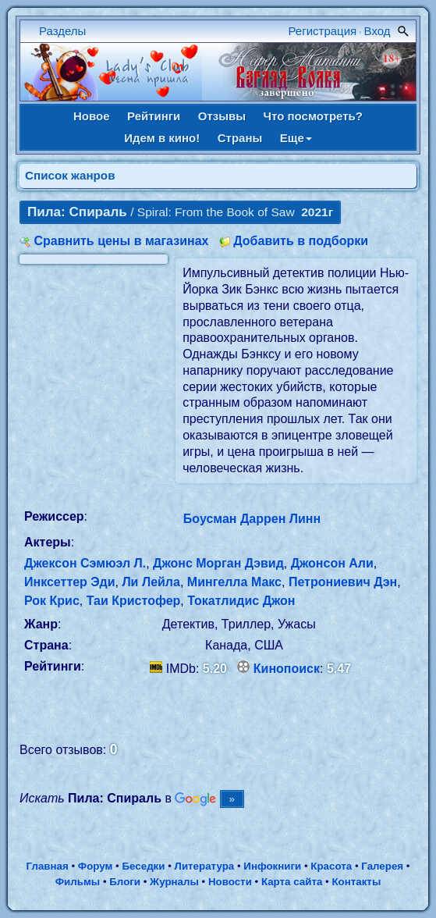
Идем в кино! (162, 137)
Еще (296, 137)
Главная (48, 866)
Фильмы (77, 882)
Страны (240, 137)
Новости (230, 882)
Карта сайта (291, 882)
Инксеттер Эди (69, 582)
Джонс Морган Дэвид (218, 563)
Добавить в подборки (300, 240)
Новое (91, 116)
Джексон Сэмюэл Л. (85, 563)
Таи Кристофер (134, 600)
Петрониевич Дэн (343, 582)
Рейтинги (153, 116)
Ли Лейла (151, 582)
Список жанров (70, 175)
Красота (331, 866)
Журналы (174, 882)
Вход (377, 30)
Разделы (62, 30)
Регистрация (323, 30)
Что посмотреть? (313, 116)
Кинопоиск (286, 668)
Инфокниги (272, 866)
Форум (95, 866)
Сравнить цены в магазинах (121, 240)
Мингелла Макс (234, 582)
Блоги (124, 882)
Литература (205, 866)
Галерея (382, 866)
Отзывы (222, 116)
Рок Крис (52, 600)
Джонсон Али (332, 563)
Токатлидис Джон (241, 600)
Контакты (356, 882)
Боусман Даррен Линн (252, 518)
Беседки (143, 866)
